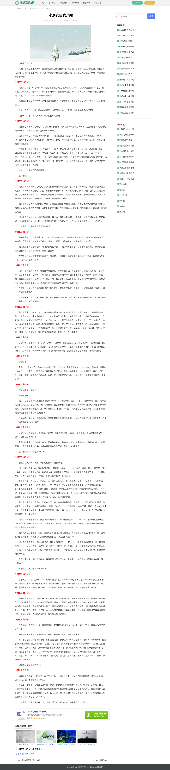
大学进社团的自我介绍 (25, 754)
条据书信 (98, 3)
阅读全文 (67, 20)
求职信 (122, 201)
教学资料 (86, 3)
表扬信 (122, 206)
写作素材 (123, 184)
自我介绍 (46, 9)
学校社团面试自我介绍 (31, 760)
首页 (43, 3)
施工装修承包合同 (126, 102)
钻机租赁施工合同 (126, 47)
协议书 (122, 212)
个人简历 (123, 195)
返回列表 (103, 760)
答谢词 (122, 190)
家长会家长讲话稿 (126, 157)
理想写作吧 (82, 767)
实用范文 (52, 3)
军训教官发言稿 (125, 140)
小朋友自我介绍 (125, 74)
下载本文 (74, 20)
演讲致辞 (75, 3)
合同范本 (64, 3)
